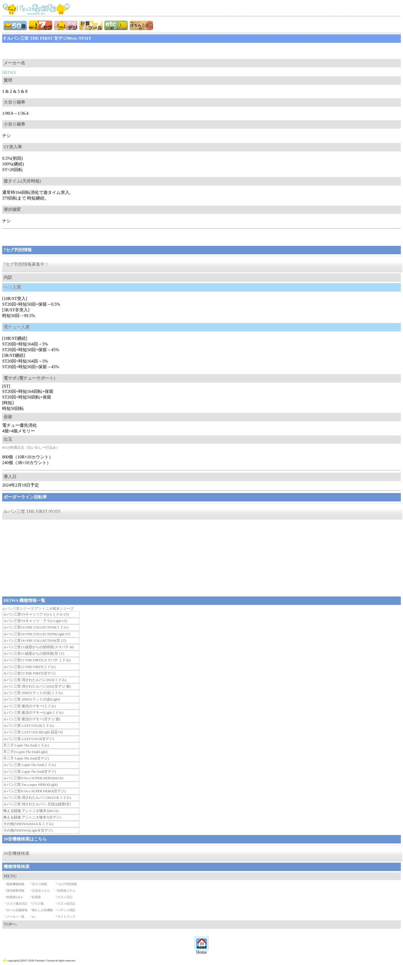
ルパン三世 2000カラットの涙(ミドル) (33, 693)
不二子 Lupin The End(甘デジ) (26, 758)
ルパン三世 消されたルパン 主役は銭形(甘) (37, 804)
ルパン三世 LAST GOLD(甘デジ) (28, 739)
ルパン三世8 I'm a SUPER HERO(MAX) (33, 778)
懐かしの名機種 (42, 910)
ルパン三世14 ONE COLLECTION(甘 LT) (34, 640)
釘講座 (36, 897)
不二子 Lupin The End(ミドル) (26, 745)
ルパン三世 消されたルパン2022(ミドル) (34, 680)
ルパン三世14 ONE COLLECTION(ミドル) (35, 627)
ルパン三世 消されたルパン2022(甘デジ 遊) (37, 686)
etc (33, 916)
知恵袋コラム (66, 890)
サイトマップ (66, 916)
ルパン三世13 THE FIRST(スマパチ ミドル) (36, 660)
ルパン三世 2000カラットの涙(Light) (31, 699)
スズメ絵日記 (66, 903)
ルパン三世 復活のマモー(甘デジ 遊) (31, 719)
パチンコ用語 (66, 910)
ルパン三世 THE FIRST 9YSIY (32, 511)
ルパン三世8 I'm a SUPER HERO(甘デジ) (34, 791)
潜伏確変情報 (15, 890)
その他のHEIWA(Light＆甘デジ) (28, 830)
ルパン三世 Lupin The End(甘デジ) (29, 772)
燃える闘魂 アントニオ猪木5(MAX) (31, 811)
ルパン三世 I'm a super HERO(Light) (30, 785)
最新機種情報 (15, 884)
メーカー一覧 (15, 916)
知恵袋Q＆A (14, 897)
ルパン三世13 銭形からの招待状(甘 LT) (33, 653)
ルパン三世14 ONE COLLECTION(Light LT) (36, 634)
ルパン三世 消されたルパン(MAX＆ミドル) (37, 798)
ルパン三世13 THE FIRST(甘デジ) (29, 673)
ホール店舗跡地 (16, 910)
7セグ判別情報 (67, 884)
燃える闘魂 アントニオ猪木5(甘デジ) (32, 817)
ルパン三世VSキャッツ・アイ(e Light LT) (35, 621)
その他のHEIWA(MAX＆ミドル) (28, 824)
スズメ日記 (64, 897)
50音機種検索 (17, 853)
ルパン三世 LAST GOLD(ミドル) (28, 725)
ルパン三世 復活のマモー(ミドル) (29, 706)
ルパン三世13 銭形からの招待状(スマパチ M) (38, 647)
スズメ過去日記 (16, 903)
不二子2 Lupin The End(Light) (25, 752)
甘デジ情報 (39, 884)
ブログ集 (38, 903)
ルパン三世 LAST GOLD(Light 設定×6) (33, 732)
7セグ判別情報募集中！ (26, 264)
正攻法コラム (41, 890)
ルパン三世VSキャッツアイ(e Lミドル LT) (36, 614)
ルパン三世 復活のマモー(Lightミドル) (33, 712)
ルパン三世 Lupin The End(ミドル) (29, 765)
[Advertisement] (45, 51)
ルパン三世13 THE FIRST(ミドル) (29, 667)
